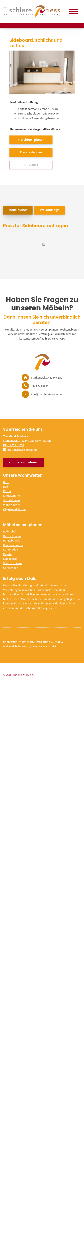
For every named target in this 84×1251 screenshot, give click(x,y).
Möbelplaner (18, 210)
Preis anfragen (31, 152)
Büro (6, 482)
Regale (7, 554)
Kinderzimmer (12, 495)
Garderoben (10, 568)
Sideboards (10, 559)
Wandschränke (12, 563)
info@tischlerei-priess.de (22, 450)
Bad (5, 486)
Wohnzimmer (11, 505)
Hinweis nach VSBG (44, 646)
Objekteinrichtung (14, 509)
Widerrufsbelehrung (15, 646)
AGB (57, 642)
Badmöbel (9, 531)
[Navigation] (73, 11)
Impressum (10, 642)
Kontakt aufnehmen (23, 462)
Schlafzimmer (11, 500)
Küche (7, 491)
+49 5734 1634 (15, 445)
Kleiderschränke (13, 545)
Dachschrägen (12, 536)
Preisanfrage (49, 210)
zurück (33, 165)
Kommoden (10, 549)
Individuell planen (31, 140)
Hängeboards (11, 540)
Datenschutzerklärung (36, 642)
